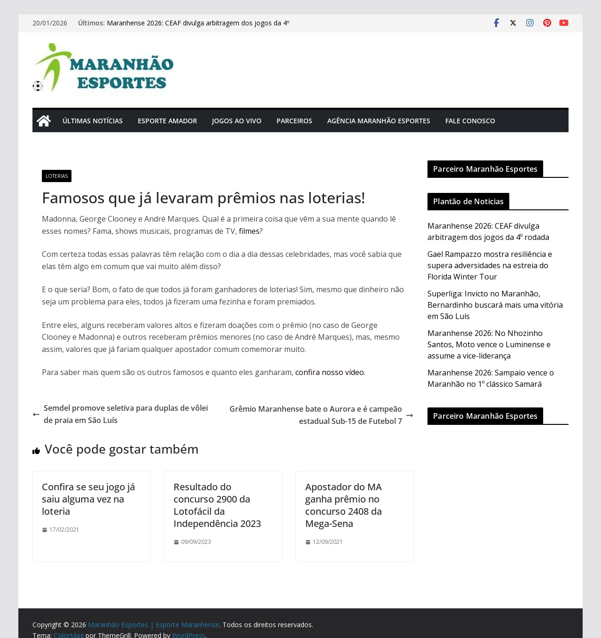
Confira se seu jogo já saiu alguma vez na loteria (88, 499)
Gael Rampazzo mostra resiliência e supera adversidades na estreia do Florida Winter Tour (489, 265)
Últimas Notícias (93, 120)
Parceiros (294, 120)
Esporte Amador (167, 120)
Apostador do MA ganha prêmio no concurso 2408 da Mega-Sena (343, 505)
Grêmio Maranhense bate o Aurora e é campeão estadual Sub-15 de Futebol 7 (321, 415)
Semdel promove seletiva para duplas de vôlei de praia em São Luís (120, 414)
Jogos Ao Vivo (236, 120)
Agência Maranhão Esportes (378, 120)
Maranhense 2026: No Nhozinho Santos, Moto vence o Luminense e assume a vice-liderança (489, 344)
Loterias (57, 176)
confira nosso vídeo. (330, 372)
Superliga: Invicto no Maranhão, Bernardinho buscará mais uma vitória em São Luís (495, 304)
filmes (249, 231)
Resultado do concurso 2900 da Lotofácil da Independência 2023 (217, 505)
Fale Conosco (470, 120)
